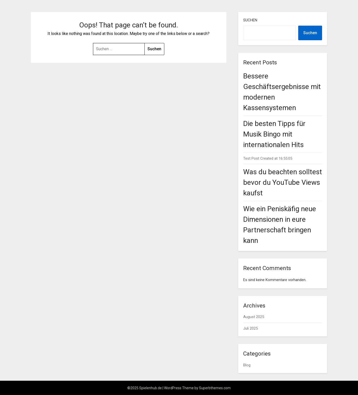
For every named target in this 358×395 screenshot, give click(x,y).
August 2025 (253, 317)
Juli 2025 (250, 328)
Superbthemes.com (215, 388)
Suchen (250, 20)
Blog (246, 365)
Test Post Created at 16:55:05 (267, 158)
